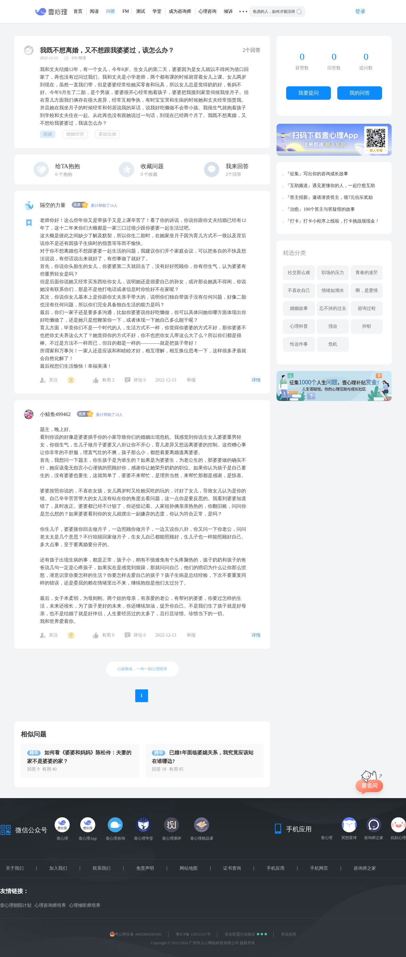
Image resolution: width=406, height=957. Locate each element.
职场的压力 (333, 272)
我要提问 (308, 93)
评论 (140, 380)
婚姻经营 (75, 134)
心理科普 (299, 326)
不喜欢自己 (299, 290)
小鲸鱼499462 (56, 414)
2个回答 (233, 174)
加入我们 (58, 868)
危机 (332, 344)
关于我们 (15, 868)
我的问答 (359, 93)
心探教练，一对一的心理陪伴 (142, 669)
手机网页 (319, 868)
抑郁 (366, 326)
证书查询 (232, 868)
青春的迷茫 (366, 272)
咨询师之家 (365, 868)
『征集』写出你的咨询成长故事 (316, 173)
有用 (108, 380)
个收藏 (149, 174)
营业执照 (288, 934)
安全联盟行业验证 (240, 934)
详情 (256, 380)
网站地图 (189, 868)
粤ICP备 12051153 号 (193, 934)
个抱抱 (63, 174)
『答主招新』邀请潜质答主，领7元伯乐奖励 (329, 197)
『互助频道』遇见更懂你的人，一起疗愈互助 (330, 185)
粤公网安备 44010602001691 (136, 934)
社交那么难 (299, 272)
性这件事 (299, 344)
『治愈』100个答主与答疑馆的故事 (320, 209)
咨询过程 (367, 308)
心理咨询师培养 (50, 905)
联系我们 (102, 868)
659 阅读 (79, 58)
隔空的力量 (53, 205)
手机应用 (276, 868)
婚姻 (47, 134)
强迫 (332, 326)
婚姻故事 (299, 308)
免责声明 (145, 868)
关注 (53, 380)
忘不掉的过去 (332, 308)
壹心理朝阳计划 (15, 905)
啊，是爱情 (366, 290)
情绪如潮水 (333, 290)
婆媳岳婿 (107, 134)
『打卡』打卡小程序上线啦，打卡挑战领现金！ (332, 221)
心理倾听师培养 (84, 905)
